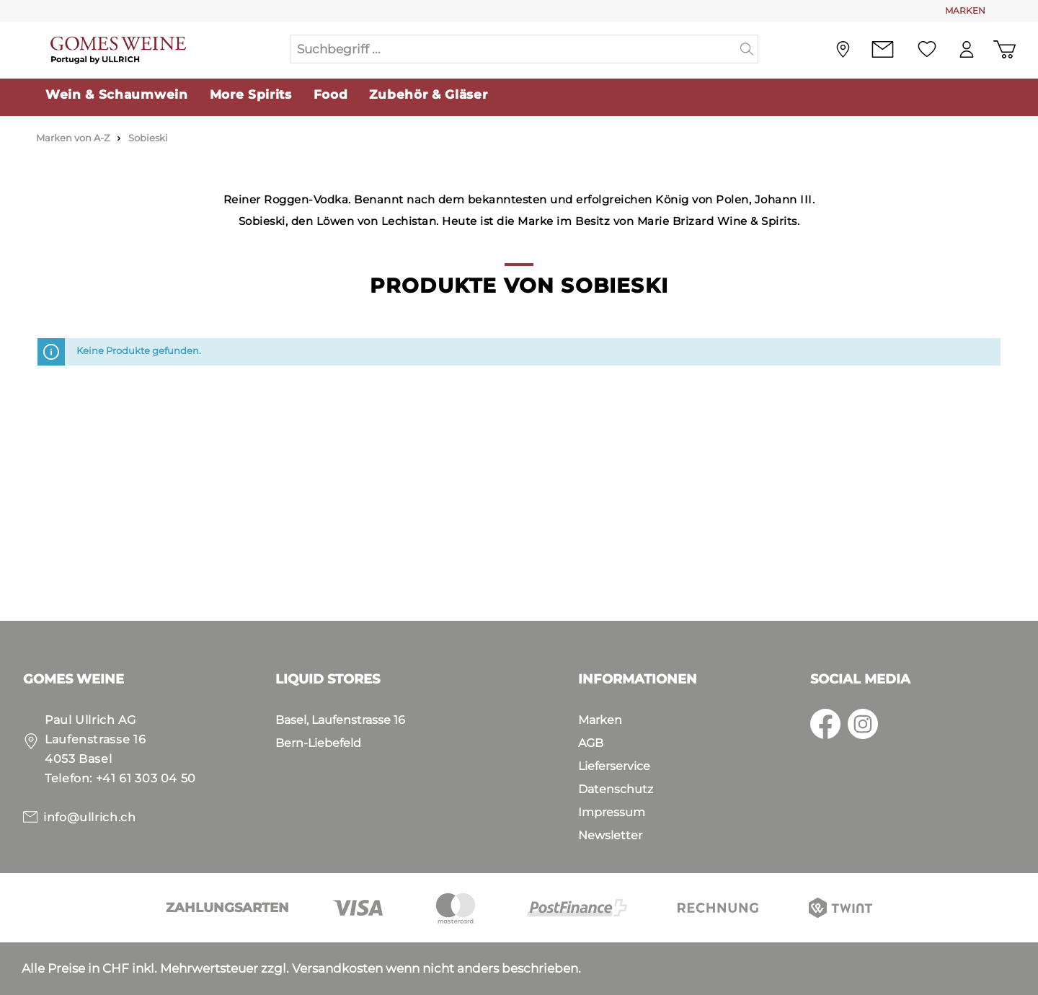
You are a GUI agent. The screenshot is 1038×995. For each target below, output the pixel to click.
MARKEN (965, 10)
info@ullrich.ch (89, 817)
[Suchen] (747, 49)
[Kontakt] (882, 49)
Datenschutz (615, 789)
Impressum (611, 812)
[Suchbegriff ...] (513, 49)
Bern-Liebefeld (318, 743)
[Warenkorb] (1004, 49)
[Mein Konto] (966, 49)
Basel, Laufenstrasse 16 (340, 720)
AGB (590, 743)
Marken (600, 720)
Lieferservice (614, 766)
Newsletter (610, 835)
